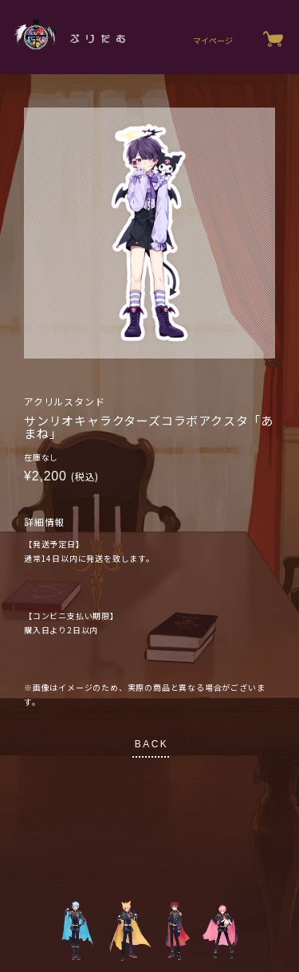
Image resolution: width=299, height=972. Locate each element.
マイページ (213, 40)
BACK (151, 744)
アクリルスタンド (64, 401)
